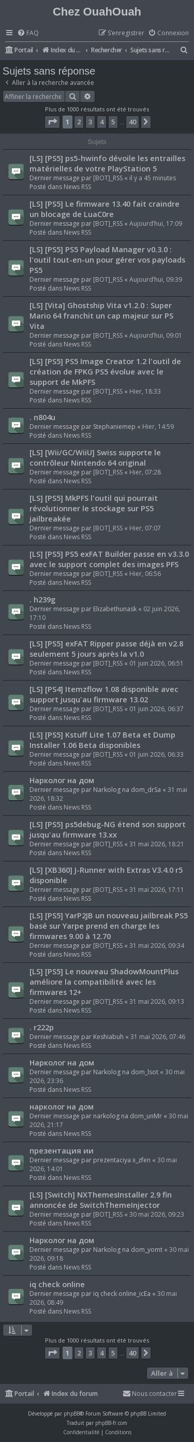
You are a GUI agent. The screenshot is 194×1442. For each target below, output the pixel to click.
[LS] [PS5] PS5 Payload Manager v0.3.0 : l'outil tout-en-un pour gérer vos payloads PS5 (107, 259)
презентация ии (61, 1150)
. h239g (42, 599)
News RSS (77, 186)
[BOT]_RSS (108, 178)
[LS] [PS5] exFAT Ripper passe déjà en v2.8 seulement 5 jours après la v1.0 (106, 648)
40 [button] (132, 121)
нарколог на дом (61, 1106)
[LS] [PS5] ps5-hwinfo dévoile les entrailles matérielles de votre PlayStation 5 (107, 163)
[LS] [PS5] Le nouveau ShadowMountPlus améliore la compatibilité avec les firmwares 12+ (103, 981)
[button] (52, 122)
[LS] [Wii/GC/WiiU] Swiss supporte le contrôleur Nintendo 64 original (95, 457)
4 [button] (101, 121)
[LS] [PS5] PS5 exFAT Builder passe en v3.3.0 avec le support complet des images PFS (109, 559)
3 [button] (90, 121)
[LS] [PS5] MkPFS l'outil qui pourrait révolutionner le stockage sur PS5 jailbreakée (93, 508)
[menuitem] (28, 33)
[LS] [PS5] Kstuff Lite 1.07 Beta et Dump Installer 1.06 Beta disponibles (102, 739)
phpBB (72, 1413)
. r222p (41, 1027)
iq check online (57, 1284)
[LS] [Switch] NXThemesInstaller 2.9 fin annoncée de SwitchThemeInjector (100, 1199)
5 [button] (113, 121)
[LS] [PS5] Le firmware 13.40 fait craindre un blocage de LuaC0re (104, 208)
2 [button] (79, 121)
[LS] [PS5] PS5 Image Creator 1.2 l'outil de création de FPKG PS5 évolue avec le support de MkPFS (105, 371)
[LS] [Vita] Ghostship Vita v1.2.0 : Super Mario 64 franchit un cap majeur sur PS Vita (101, 315)
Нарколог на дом (61, 780)
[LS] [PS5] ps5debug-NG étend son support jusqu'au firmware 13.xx (107, 829)
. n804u (42, 417)
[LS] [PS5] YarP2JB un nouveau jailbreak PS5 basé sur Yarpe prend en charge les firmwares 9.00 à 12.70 (108, 925)
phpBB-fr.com (111, 1422)
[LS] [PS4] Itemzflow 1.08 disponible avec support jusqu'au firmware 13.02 (103, 694)
